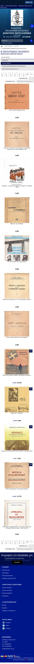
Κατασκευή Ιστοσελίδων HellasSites (23, 659)
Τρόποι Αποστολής (7, 590)
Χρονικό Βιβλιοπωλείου (11, 5)
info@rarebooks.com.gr (8, 648)
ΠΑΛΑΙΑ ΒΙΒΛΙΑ (8, 46)
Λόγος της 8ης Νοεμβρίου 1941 (17, 110)
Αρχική (2, 5)
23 (23, 76)
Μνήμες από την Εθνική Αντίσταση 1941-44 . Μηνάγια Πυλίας (17, 451)
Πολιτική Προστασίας (7, 575)
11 (6, 74)
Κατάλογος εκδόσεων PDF (25, 5)
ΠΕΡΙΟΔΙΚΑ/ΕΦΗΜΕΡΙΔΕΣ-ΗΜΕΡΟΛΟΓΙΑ (14, 66)
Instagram (8, 628)
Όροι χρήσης (5, 573)
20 (10, 76)
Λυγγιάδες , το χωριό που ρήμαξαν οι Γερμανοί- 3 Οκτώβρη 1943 (17, 186)
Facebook (8, 622)
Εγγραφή (4, 608)
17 (31, 74)
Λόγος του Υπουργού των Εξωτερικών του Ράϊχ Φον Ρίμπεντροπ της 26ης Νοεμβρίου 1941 (17, 148)
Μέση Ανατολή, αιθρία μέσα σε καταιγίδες (16, 337)
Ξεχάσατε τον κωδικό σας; (8, 610)
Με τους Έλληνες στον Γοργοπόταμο (17, 261)
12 (10, 74)
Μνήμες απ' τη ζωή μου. (17, 413)
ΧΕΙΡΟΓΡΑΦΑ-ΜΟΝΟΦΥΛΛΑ (10, 69)
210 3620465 (26, 37)
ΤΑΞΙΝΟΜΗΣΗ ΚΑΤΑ (10, 81)
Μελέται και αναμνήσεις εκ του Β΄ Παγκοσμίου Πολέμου (17, 299)
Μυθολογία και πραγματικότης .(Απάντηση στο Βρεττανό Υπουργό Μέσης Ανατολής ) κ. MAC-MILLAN (17, 527)
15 (23, 74)
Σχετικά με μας (6, 570)
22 (19, 76)
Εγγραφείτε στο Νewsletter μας (17, 555)
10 (2, 74)
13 (15, 74)
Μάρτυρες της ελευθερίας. (17, 223)
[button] (29, 2)
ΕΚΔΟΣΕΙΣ (5, 60)
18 (2, 76)
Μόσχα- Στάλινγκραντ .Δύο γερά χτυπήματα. (17, 489)
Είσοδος (4, 605)
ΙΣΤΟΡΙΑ (16, 46)
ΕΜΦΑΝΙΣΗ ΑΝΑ (23, 78)
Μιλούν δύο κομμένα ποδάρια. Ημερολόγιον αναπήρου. (17, 375)
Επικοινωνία (3, 7)
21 (15, 76)
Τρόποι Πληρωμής (7, 587)
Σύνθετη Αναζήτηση (7, 43)
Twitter (7, 625)
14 (19, 74)
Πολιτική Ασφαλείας (7, 593)
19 (6, 76)
